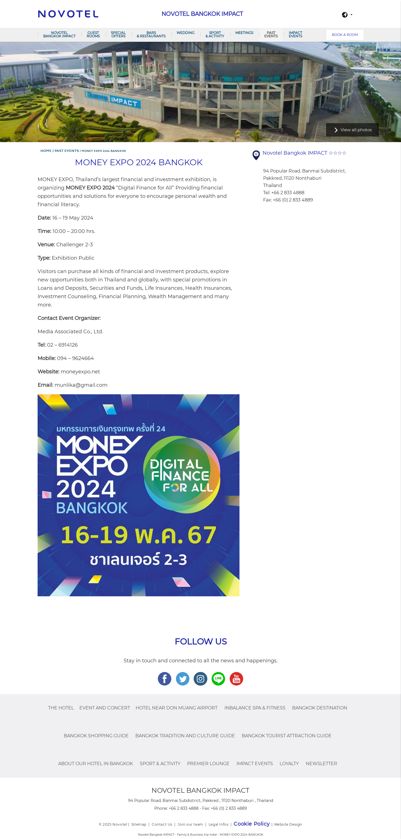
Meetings (244, 33)
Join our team (190, 824)
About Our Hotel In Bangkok (95, 763)
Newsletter (321, 763)
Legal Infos (219, 824)
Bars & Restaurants (151, 34)
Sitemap (138, 824)
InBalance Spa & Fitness (254, 708)
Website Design (288, 824)
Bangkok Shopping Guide (96, 735)
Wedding (185, 33)
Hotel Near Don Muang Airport (176, 708)
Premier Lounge (208, 763)
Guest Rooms (93, 34)
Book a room (345, 35)
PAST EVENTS (271, 34)
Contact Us (162, 824)
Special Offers (118, 34)
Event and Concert (104, 708)
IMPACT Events (295, 34)
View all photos (356, 129)
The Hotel (61, 708)
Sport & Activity (215, 34)
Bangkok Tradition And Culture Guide (185, 735)
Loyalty (289, 763)
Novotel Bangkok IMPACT (59, 34)
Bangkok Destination (319, 708)
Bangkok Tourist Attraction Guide (287, 735)
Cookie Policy (252, 824)
